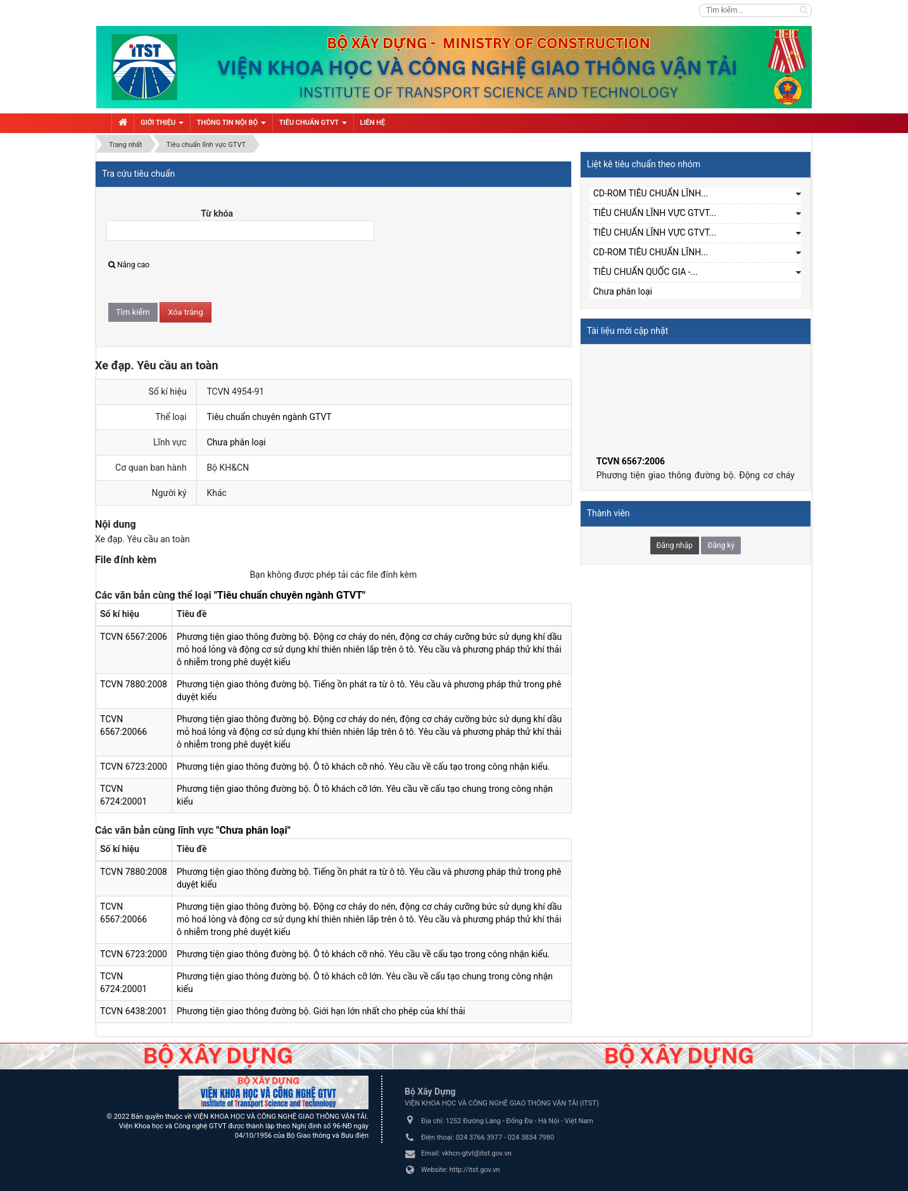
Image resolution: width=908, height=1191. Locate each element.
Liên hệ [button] (373, 122)
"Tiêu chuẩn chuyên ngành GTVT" (289, 595)
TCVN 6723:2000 (133, 766)
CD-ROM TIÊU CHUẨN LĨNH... (651, 193)
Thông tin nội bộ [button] (231, 125)
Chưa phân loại (235, 442)
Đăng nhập (675, 545)
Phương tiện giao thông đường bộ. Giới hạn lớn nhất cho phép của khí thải (321, 1011)
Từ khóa (217, 213)
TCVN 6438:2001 (133, 1011)
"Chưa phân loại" (253, 830)
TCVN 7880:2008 (133, 684)
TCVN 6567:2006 (133, 637)
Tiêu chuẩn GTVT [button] (313, 125)
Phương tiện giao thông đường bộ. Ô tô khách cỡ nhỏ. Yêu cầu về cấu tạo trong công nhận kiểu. (363, 766)
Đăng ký (721, 545)
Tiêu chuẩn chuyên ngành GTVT (268, 417)
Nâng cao (128, 264)
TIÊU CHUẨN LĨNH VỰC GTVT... (654, 213)
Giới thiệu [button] (162, 125)
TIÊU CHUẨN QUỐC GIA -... (645, 272)
